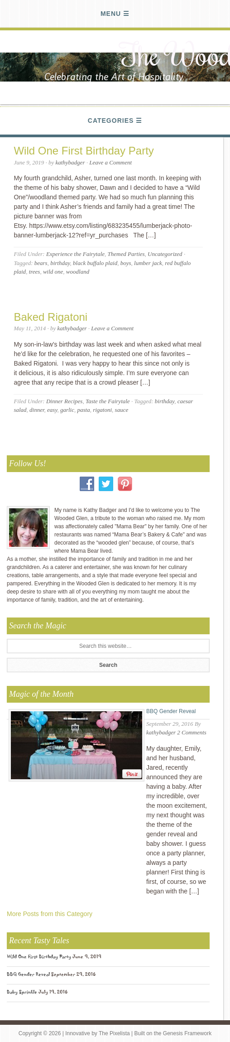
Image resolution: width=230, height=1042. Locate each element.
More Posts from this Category (49, 913)
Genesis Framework (187, 1033)
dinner (36, 409)
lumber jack (148, 263)
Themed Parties (126, 254)
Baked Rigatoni (50, 317)
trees (34, 271)
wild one (53, 271)
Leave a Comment (110, 162)
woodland (77, 271)
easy (52, 409)
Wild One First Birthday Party (83, 151)
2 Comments (191, 732)
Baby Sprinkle (22, 993)
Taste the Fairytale (108, 401)
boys (125, 263)
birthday (60, 263)
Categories (111, 120)
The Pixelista (114, 1033)
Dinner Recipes (64, 401)
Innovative (77, 1033)
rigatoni (102, 409)
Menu (111, 13)
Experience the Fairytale (75, 254)
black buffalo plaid (95, 263)
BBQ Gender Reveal (171, 711)
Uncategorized (165, 254)
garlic (67, 409)
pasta (83, 409)
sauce (122, 409)
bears (41, 263)
